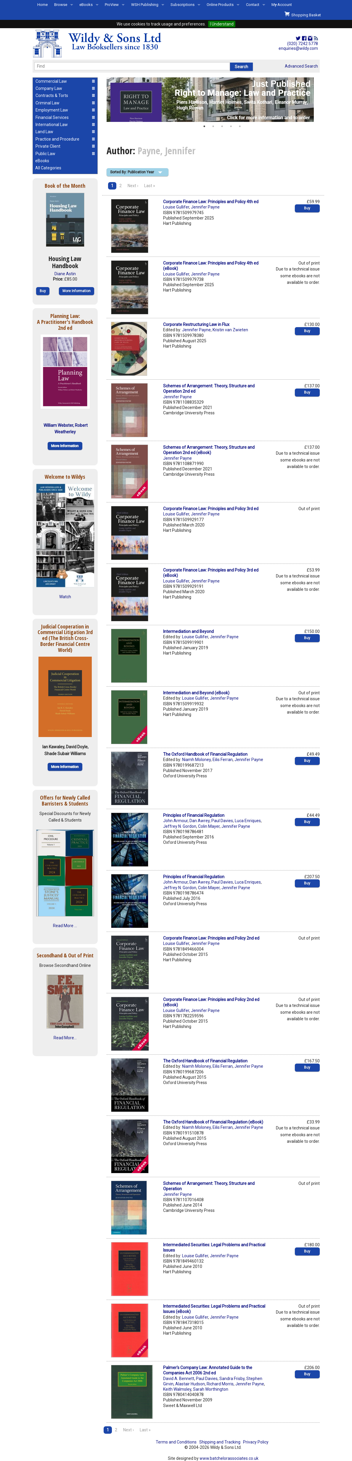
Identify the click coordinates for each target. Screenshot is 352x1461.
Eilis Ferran (223, 759)
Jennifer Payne (205, 207)
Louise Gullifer (176, 207)
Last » (149, 185)
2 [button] (213, 126)
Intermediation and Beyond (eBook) (196, 692)
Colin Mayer (209, 826)
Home (42, 4)
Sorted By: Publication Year (132, 172)
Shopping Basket (303, 14)
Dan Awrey (199, 820)
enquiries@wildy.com (298, 48)
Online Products (220, 4)
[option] (213, 99)
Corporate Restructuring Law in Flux (196, 324)
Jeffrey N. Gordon (179, 826)
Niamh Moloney (196, 759)
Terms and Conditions (176, 1442)
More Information (76, 291)
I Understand (222, 24)
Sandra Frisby (232, 1378)
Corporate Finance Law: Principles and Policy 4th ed (210, 201)
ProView (112, 4)
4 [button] (231, 126)
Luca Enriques (248, 820)
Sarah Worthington (210, 1389)
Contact (252, 4)
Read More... (65, 1037)
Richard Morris (220, 1384)
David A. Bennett (178, 1378)
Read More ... (65, 925)
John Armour (175, 820)
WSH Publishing (144, 4)
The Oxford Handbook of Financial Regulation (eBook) (213, 1122)
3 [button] (222, 126)
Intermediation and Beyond (188, 631)
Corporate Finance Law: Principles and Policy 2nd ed (211, 938)
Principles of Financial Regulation (193, 815)
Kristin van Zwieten (230, 329)
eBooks (86, 4)
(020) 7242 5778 (302, 43)
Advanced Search (301, 66)
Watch (65, 596)
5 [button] (240, 126)
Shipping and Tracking (219, 1442)
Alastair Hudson (190, 1384)
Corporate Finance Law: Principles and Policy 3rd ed (210, 508)
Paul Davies (222, 820)
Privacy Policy (256, 1442)
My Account (281, 4)
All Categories (48, 167)
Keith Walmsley (177, 1389)
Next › (133, 185)
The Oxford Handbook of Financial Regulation (205, 754)
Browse (60, 4)
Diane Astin (65, 273)
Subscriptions (183, 4)
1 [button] (204, 126)
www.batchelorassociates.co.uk (229, 1458)
